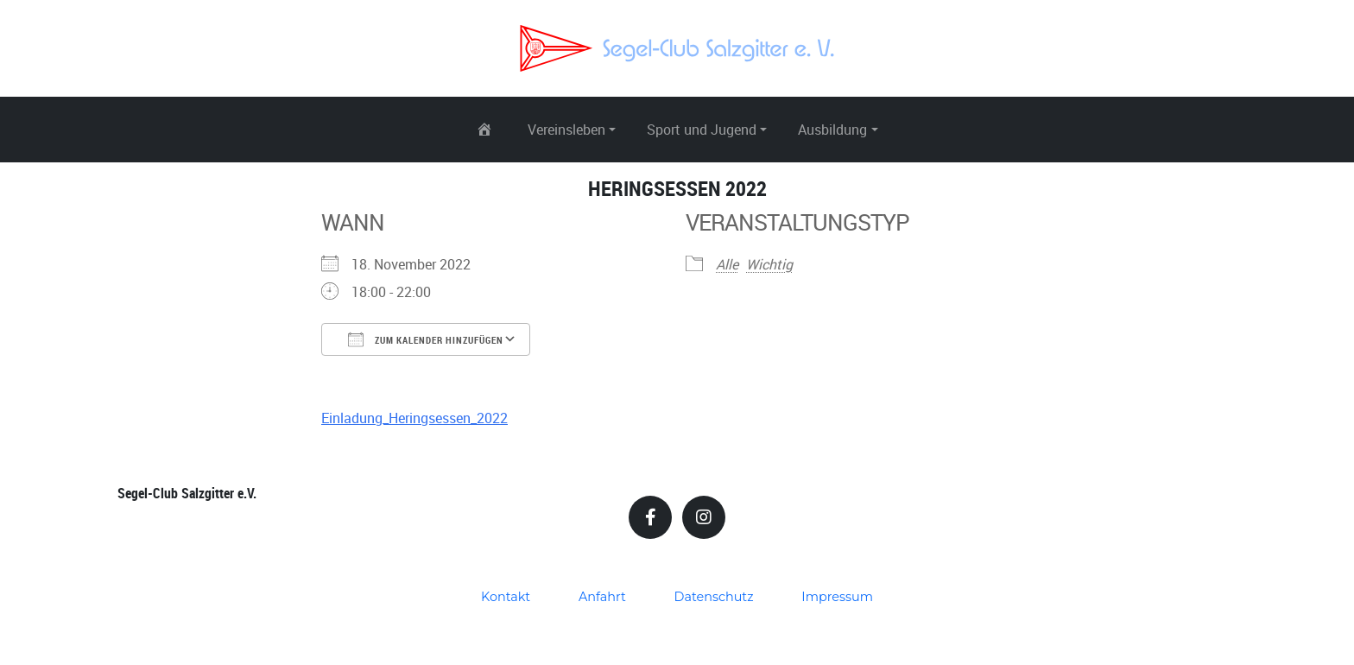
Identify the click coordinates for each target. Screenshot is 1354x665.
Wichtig (769, 264)
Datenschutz (714, 597)
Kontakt (505, 597)
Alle (727, 264)
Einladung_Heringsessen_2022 (414, 418)
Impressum (837, 597)
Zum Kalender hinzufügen (425, 339)
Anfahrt (602, 597)
